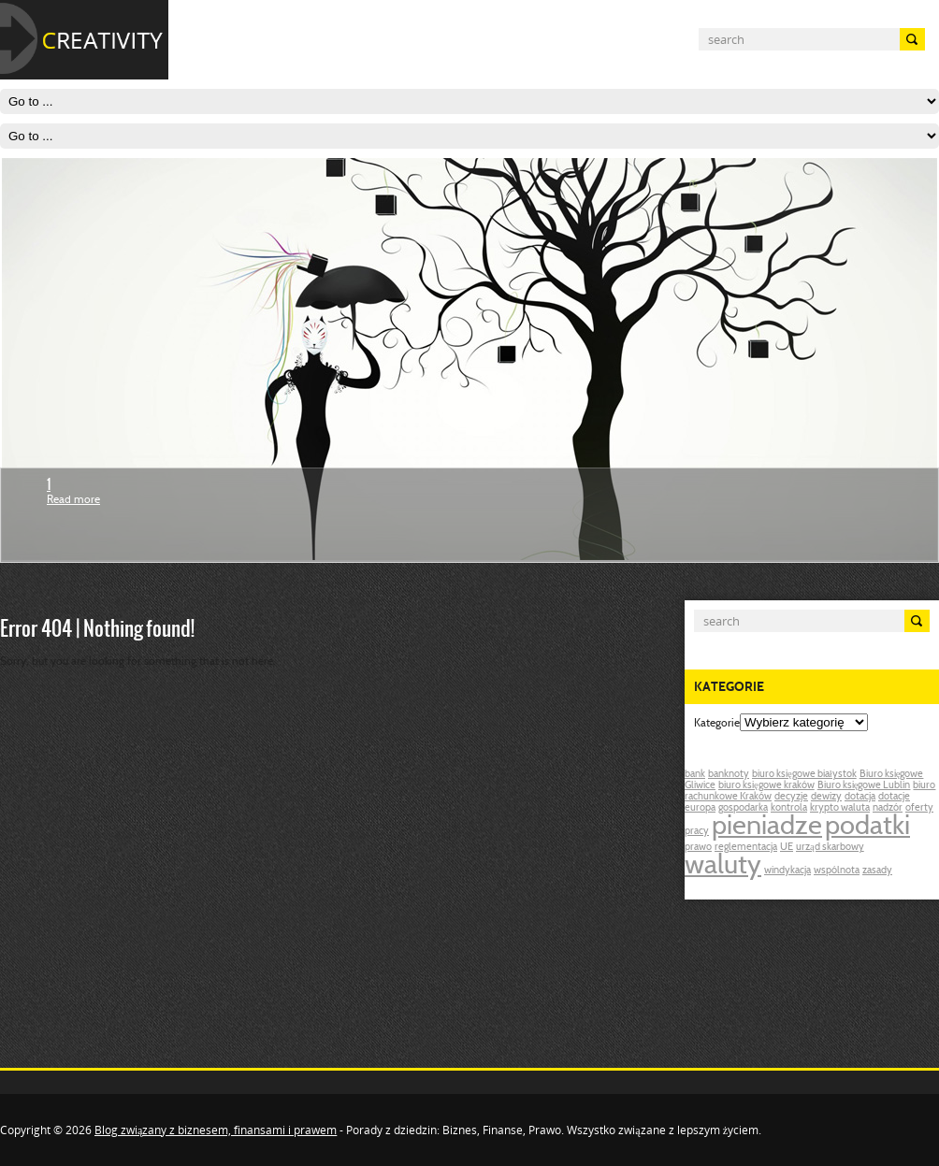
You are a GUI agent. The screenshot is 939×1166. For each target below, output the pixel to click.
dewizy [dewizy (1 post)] (826, 797)
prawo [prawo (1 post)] (698, 847)
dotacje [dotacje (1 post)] (894, 797)
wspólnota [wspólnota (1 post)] (837, 871)
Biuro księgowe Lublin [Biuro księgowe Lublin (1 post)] (864, 786)
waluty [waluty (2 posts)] (723, 867)
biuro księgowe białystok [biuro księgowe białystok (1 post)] (804, 775)
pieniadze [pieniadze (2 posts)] (767, 827)
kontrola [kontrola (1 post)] (789, 808)
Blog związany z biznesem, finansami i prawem (215, 1130)
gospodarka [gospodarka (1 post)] (743, 808)
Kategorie (717, 723)
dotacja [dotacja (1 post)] (860, 797)
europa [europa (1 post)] (700, 808)
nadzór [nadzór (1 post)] (888, 808)
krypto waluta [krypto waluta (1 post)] (840, 808)
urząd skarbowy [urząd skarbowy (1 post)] (830, 847)
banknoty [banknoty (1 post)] (728, 775)
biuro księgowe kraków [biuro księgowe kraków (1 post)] (766, 786)
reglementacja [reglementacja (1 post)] (746, 847)
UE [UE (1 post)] (786, 847)
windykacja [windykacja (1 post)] (787, 871)
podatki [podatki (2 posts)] (867, 827)
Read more (73, 500)
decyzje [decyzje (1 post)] (791, 797)
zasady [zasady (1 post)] (877, 871)
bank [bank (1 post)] (695, 775)
